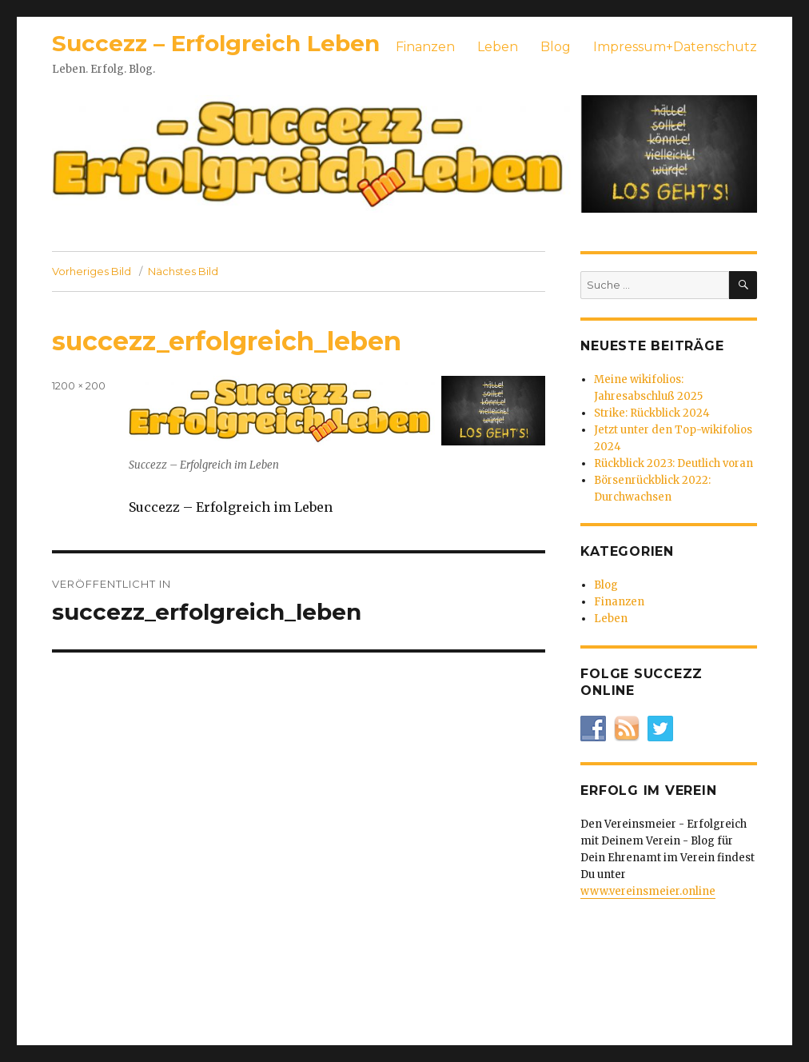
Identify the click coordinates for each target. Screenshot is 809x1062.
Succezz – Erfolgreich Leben (216, 43)
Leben (497, 46)
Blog (555, 46)
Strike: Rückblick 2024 (652, 413)
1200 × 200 (79, 385)
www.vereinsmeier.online (647, 891)
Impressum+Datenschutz (675, 46)
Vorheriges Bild (91, 271)
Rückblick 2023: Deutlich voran (673, 463)
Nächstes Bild (183, 271)
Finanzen (425, 46)
